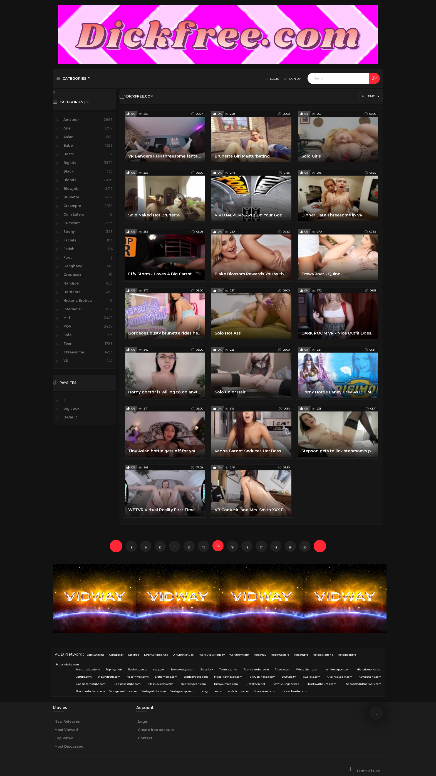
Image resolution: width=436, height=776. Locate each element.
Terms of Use (368, 771)
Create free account (156, 730)
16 (247, 547)
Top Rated (63, 738)
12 (189, 547)
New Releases (67, 721)
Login (143, 721)
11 (174, 547)
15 (232, 547)
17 (261, 547)
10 (160, 547)
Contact (145, 738)
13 (203, 547)
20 (304, 547)
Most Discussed (68, 746)
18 (276, 547)
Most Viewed (66, 730)
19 (290, 547)
